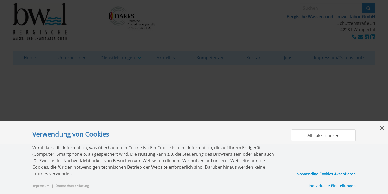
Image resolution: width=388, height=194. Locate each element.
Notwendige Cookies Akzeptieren (326, 173)
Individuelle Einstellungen (332, 185)
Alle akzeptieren (323, 135)
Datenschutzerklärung (72, 185)
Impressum (40, 185)
